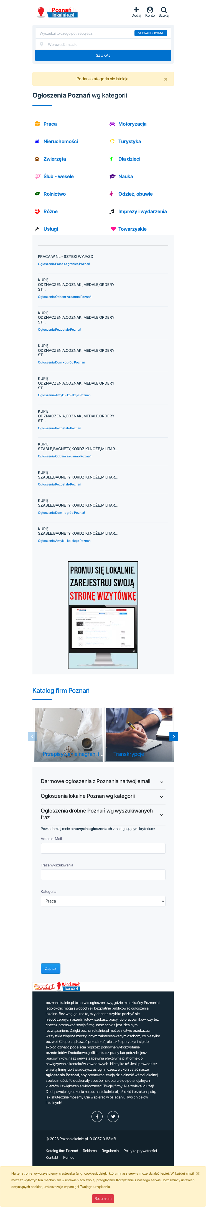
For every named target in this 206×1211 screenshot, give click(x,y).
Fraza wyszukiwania (57, 865)
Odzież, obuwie (135, 194)
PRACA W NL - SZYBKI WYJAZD (65, 256)
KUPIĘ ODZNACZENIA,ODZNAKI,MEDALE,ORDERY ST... (76, 284)
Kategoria (48, 891)
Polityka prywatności (140, 1150)
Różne (51, 211)
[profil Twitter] (113, 1116)
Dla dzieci (129, 159)
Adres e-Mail (51, 838)
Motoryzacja (132, 124)
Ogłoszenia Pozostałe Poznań (59, 330)
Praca (50, 124)
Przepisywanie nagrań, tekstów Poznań (89, 754)
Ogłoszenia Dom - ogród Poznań (61, 362)
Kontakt (52, 1157)
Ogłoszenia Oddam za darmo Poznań (64, 297)
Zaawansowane (150, 33)
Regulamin (110, 1150)
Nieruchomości (61, 141)
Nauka (125, 176)
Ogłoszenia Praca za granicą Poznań (64, 264)
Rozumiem (103, 1198)
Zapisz (50, 968)
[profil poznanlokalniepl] (97, 1116)
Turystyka (129, 141)
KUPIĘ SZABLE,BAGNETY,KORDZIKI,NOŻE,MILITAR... (78, 446)
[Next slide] (173, 736)
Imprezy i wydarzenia (142, 211)
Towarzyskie (132, 229)
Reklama (90, 1150)
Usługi (51, 229)
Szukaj (103, 55)
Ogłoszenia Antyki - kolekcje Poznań (64, 395)
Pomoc (68, 1157)
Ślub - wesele (59, 176)
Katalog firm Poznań (62, 1150)
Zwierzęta (55, 159)
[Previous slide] (32, 736)
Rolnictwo (55, 194)
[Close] (166, 79)
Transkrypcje (128, 754)
